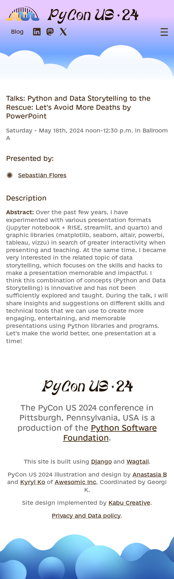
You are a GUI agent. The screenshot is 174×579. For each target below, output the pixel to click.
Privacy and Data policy (86, 515)
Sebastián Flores (42, 175)
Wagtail (138, 461)
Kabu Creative (129, 502)
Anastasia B (150, 474)
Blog (17, 31)
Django (101, 461)
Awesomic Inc (75, 482)
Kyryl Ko (32, 482)
